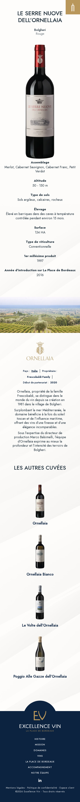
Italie (34, 371)
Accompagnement (40, 767)
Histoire (40, 739)
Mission (40, 744)
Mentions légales (15, 787)
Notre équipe (40, 772)
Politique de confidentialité (42, 787)
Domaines (40, 750)
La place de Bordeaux (40, 761)
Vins (40, 756)
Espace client (67, 787)
